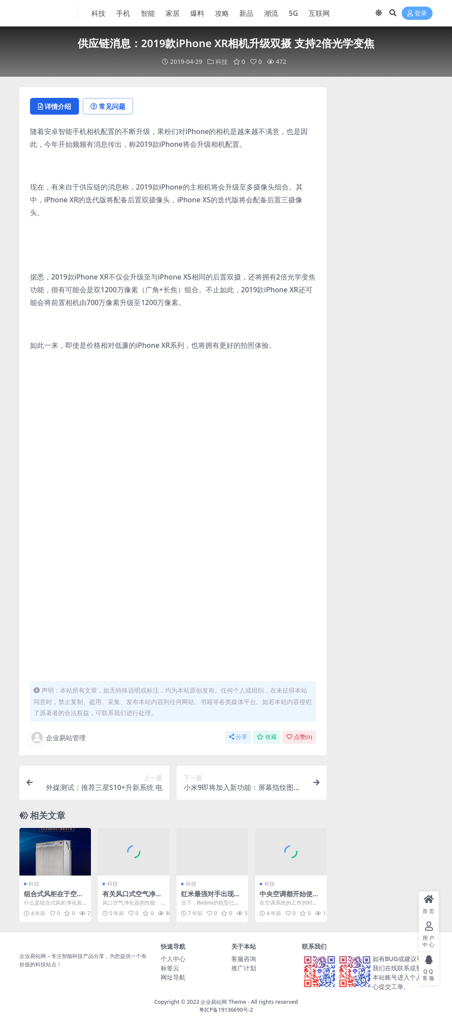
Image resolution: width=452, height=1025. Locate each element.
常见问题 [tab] (107, 106)
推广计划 (243, 968)
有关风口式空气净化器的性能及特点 (132, 897)
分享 (238, 737)
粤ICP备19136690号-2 (226, 1010)
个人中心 (173, 958)
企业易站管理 (58, 738)
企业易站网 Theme (223, 1002)
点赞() (299, 737)
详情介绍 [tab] (54, 106)
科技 (221, 61)
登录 (417, 13)
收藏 (267, 737)
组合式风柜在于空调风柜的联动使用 (53, 897)
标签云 (170, 968)
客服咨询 (243, 958)
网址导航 (173, 977)
